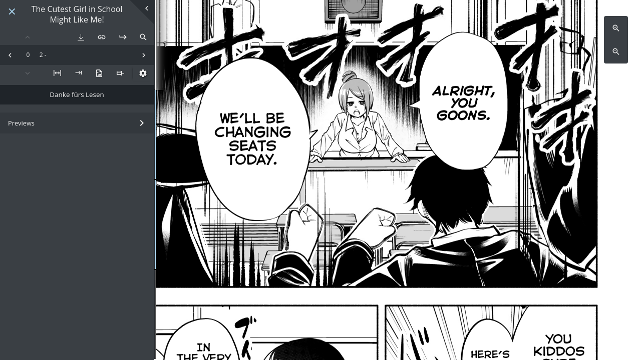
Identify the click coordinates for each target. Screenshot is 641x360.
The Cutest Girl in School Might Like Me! (77, 14)
